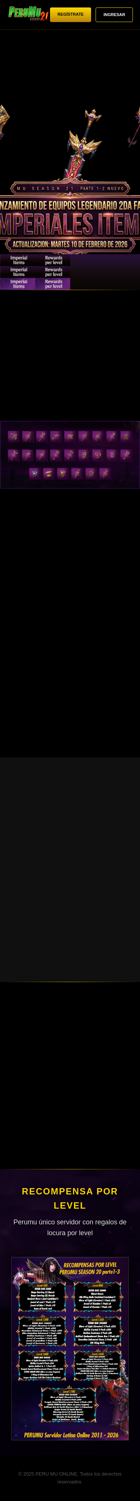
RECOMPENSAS (122, 272)
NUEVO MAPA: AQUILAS (52, 272)
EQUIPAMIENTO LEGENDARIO (17, 272)
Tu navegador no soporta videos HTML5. (70, 161)
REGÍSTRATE (70, 14)
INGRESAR (114, 14)
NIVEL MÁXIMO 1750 (87, 272)
